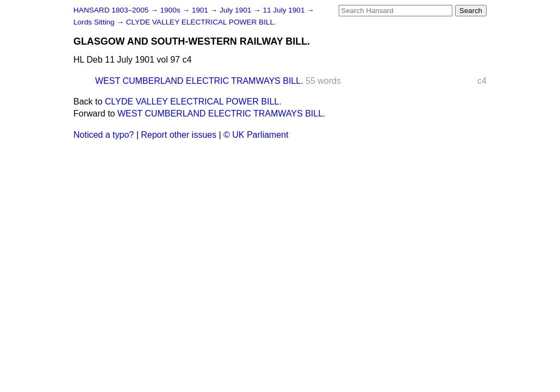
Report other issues (178, 134)
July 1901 (236, 10)
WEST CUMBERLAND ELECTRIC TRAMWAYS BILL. (199, 80)
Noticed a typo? (103, 134)
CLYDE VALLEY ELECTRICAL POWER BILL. (201, 22)
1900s (171, 10)
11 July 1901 (285, 10)
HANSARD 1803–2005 (110, 10)
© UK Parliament (255, 134)
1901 (201, 10)
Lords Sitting (94, 22)
